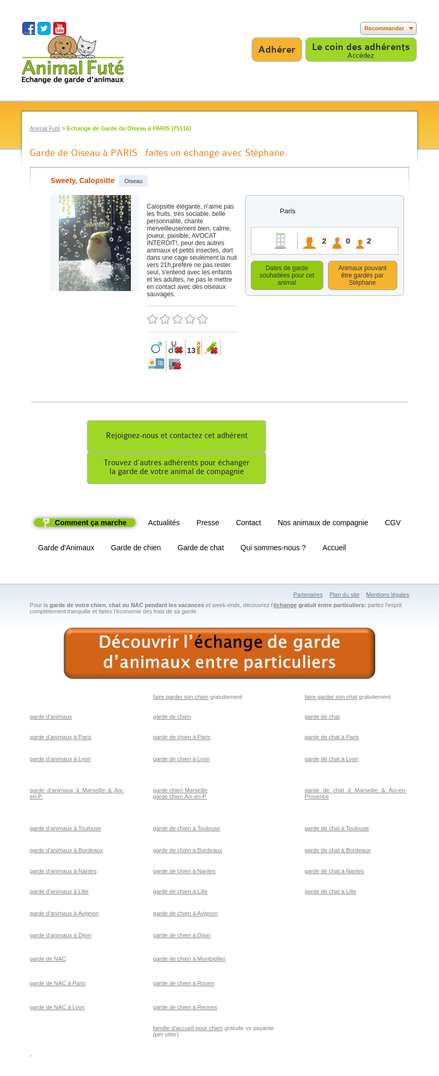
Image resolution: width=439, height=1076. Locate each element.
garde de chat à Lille (330, 893)
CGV (392, 524)
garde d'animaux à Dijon (60, 937)
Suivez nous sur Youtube (59, 28)
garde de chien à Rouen (183, 985)
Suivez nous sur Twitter (44, 28)
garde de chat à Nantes (334, 872)
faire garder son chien (181, 698)
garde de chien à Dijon (182, 937)
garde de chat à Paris (331, 738)
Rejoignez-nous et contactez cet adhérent (177, 437)
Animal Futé (45, 128)
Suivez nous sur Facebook (28, 28)
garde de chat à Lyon (331, 760)
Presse (208, 524)
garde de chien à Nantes (184, 872)
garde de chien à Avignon (185, 915)
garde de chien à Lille (180, 893)
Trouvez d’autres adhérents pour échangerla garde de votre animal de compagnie (177, 469)
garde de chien (172, 718)
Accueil (334, 549)
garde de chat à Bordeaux (337, 852)
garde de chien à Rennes (185, 1009)
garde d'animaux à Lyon (60, 760)
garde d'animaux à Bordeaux (66, 852)
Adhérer (277, 49)
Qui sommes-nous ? (273, 549)
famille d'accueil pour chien (188, 1029)
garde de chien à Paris (182, 738)
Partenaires (307, 596)
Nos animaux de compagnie (323, 524)
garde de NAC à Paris (58, 985)
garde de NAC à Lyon (57, 1009)
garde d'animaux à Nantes (63, 872)
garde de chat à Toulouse (336, 830)
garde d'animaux (51, 718)
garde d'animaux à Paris (60, 738)
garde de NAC (48, 960)
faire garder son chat (330, 698)
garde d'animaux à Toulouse (65, 830)
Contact (248, 524)
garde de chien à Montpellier (189, 960)
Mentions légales (387, 596)
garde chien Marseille (180, 792)
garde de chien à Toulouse (187, 830)
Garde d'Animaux (66, 549)
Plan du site (344, 596)
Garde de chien (136, 549)
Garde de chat (201, 549)
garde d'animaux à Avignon (64, 915)
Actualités (164, 524)
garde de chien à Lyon (181, 760)
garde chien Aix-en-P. (180, 798)
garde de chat (321, 718)
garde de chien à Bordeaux (187, 852)
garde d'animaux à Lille (59, 893)
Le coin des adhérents (361, 47)
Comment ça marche (91, 524)
